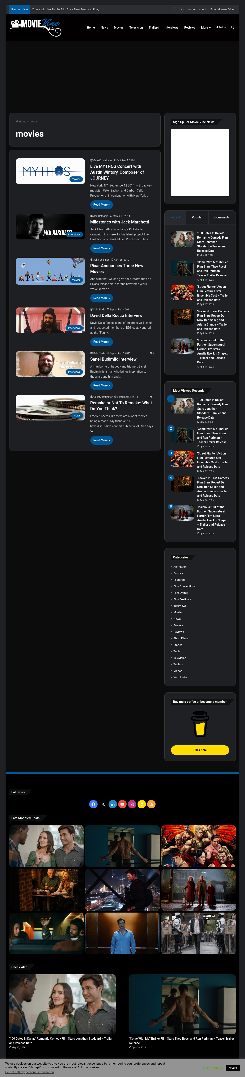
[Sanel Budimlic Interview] (50, 364)
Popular (197, 217)
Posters (178, 625)
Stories (177, 644)
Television (136, 27)
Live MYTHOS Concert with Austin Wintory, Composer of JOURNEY (117, 172)
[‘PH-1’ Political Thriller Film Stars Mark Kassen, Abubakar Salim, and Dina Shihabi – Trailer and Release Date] (122, 934)
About (202, 9)
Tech (176, 651)
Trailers (154, 27)
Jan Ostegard (100, 216)
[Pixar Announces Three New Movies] (50, 271)
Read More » (101, 204)
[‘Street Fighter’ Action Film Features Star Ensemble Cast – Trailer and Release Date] (182, 292)
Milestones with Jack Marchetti (119, 222)
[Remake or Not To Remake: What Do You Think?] (50, 407)
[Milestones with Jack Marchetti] (50, 227)
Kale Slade (99, 309)
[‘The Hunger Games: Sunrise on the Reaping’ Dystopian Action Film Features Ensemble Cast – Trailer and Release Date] (198, 934)
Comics (178, 573)
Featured (179, 579)
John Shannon (101, 259)
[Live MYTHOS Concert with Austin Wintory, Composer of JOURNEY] (50, 171)
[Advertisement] (122, 77)
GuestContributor (103, 160)
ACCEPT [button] (233, 1067)
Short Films (180, 638)
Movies (119, 27)
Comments (222, 217)
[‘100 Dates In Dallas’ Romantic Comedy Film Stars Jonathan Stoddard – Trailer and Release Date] (182, 239)
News (104, 27)
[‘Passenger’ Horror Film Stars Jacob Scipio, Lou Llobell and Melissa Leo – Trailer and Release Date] (46, 934)
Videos (177, 670)
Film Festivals (182, 599)
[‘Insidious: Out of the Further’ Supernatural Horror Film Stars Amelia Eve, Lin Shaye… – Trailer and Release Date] (182, 346)
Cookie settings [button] (212, 1068)
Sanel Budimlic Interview (113, 359)
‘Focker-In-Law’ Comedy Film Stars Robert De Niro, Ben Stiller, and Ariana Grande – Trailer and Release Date (213, 320)
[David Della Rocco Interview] (50, 320)
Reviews (189, 27)
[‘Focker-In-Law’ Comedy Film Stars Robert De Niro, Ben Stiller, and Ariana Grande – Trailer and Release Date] (182, 317)
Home (191, 9)
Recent (175, 217)
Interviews (171, 27)
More (204, 27)
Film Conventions (184, 586)
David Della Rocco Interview (116, 315)
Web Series (180, 677)
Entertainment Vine (222, 9)
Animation (179, 566)
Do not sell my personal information (29, 1072)
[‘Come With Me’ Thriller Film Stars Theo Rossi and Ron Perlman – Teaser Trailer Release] (182, 268)
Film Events (180, 592)
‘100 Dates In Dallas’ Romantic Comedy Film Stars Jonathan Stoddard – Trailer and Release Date (212, 241)
